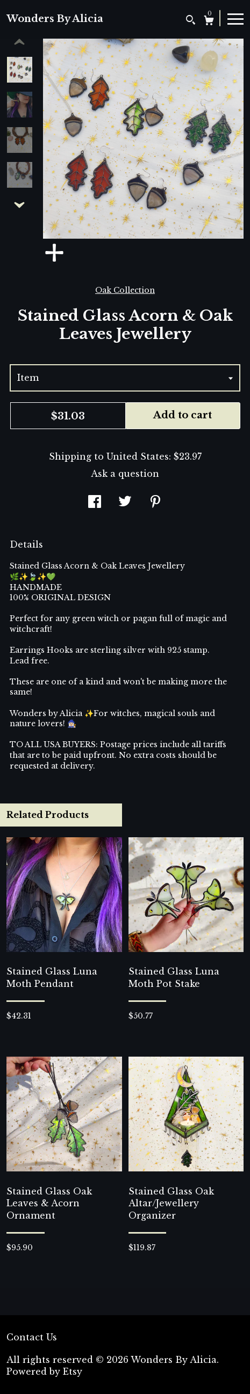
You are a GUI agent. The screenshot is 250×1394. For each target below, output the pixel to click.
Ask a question (125, 473)
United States (137, 456)
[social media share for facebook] (94, 502)
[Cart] (209, 21)
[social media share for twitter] (125, 502)
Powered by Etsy (44, 1371)
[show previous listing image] (19, 42)
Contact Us (31, 1337)
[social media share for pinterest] (155, 502)
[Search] (190, 21)
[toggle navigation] (235, 18)
